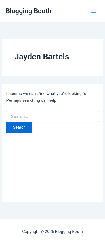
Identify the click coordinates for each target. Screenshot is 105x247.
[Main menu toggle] (93, 11)
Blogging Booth (28, 11)
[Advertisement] (52, 164)
